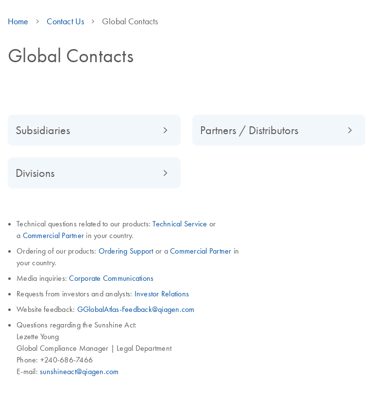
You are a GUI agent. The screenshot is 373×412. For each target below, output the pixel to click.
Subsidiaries (43, 130)
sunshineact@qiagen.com (79, 371)
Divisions (35, 173)
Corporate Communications (111, 278)
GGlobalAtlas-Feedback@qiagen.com (136, 309)
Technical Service (180, 223)
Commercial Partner (54, 235)
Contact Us (66, 21)
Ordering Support (127, 251)
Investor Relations (162, 293)
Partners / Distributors (249, 130)
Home (18, 21)
